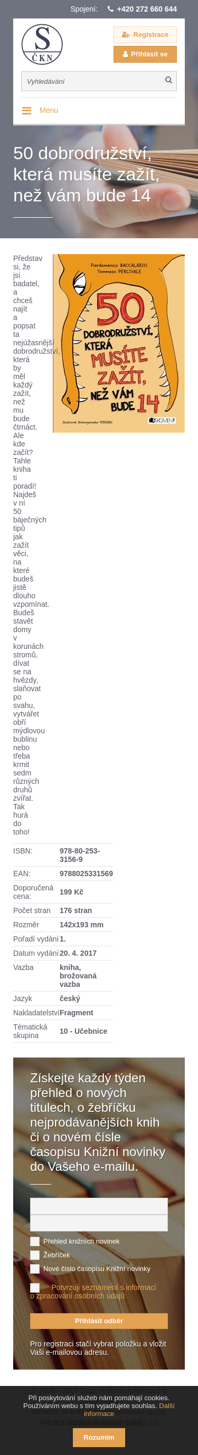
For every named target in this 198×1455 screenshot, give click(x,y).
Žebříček (56, 1255)
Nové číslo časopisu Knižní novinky (96, 1269)
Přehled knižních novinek (81, 1241)
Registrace (151, 34)
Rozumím (99, 1437)
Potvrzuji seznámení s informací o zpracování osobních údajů (93, 1291)
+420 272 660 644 (147, 9)
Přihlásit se (149, 54)
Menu (49, 110)
